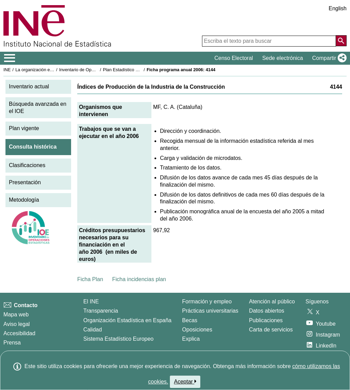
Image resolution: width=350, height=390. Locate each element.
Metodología (24, 200)
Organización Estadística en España (127, 320)
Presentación (25, 182)
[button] (328, 58)
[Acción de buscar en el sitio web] (341, 40)
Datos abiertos (266, 311)
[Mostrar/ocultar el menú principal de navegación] (9, 58)
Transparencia (100, 311)
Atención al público (272, 301)
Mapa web (16, 314)
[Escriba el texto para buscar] (269, 41)
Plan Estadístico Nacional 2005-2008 (139, 69)
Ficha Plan (90, 279)
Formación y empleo (207, 301)
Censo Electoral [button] (233, 58)
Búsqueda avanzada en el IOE (37, 107)
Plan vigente (24, 128)
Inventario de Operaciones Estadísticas (97, 69)
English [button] (338, 8)
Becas (189, 320)
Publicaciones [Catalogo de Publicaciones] (266, 320)
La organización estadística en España (53, 69)
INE (7, 69)
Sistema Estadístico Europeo (118, 339)
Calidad (92, 329)
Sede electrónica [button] (282, 58)
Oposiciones (197, 329)
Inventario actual (29, 86)
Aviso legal (16, 324)
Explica (191, 339)
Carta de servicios (271, 329)
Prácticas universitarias (210, 311)
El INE (91, 301)
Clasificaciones (27, 165)
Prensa (12, 342)
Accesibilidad (19, 333)
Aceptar (185, 381)
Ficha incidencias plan (139, 279)
